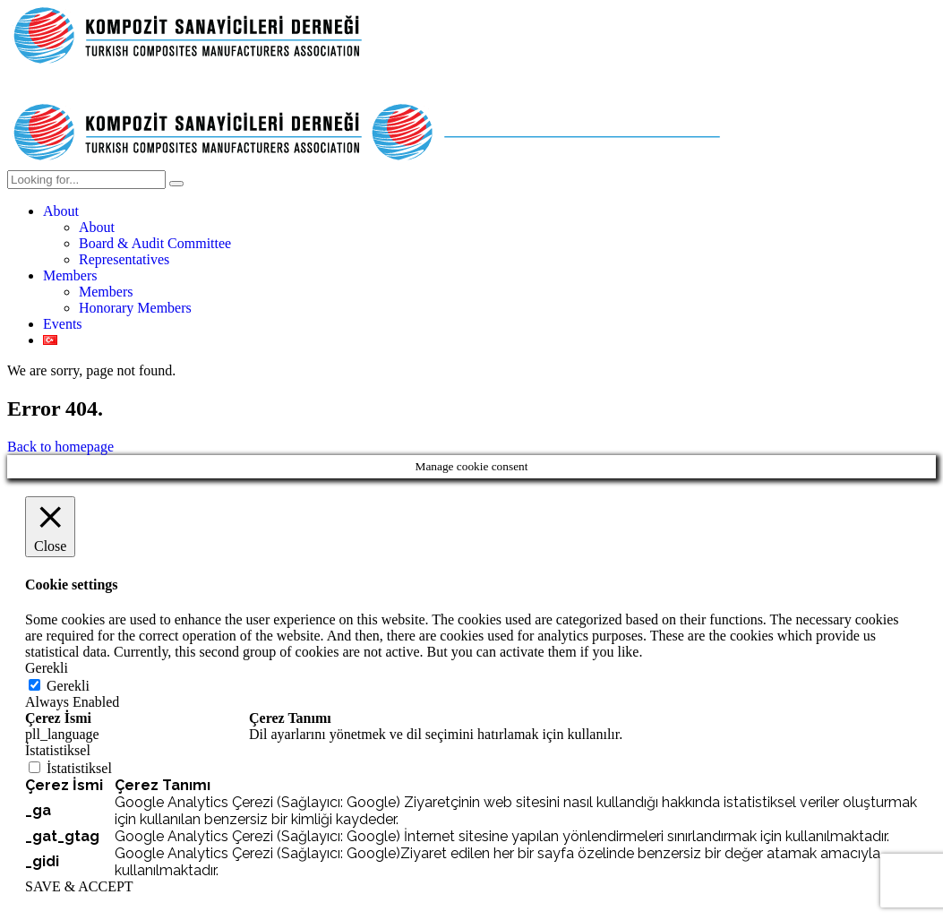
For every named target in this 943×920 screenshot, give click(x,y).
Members (70, 275)
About (61, 211)
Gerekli (68, 685)
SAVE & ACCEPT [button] (79, 886)
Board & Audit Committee (155, 243)
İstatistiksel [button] (57, 750)
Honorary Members (135, 307)
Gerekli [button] (46, 667)
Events (62, 323)
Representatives (124, 259)
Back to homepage (60, 446)
